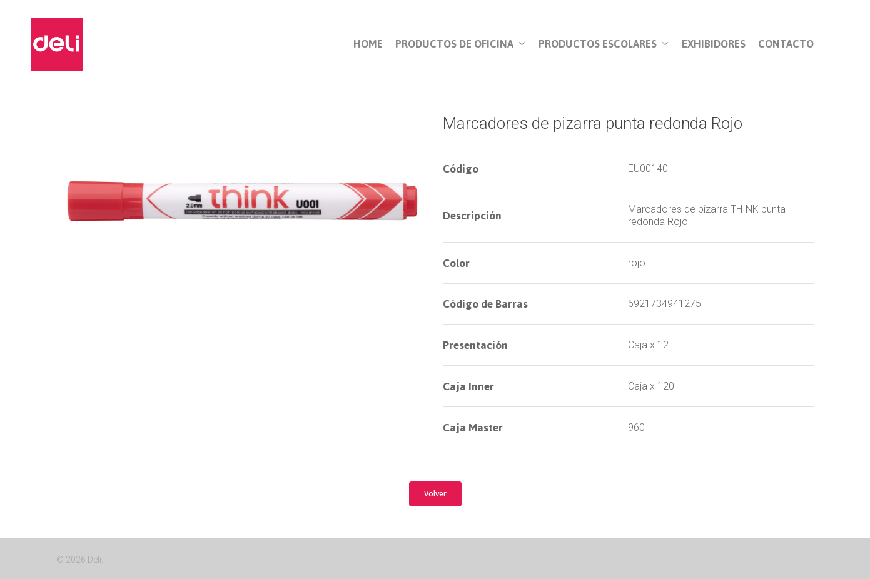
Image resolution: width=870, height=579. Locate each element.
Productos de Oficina (460, 44)
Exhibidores (714, 44)
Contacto (786, 44)
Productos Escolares (603, 44)
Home (368, 44)
